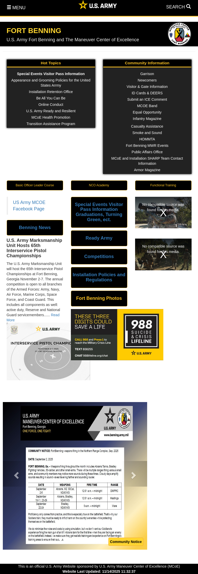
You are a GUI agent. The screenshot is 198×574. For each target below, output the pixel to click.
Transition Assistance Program (50, 124)
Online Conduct (51, 104)
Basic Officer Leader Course (35, 185)
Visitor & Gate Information (147, 87)
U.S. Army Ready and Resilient (51, 111)
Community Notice (126, 542)
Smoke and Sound (147, 133)
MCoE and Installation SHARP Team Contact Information (147, 161)
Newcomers (147, 80)
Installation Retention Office (51, 92)
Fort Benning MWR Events (147, 146)
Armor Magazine (147, 170)
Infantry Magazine (147, 119)
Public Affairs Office (147, 152)
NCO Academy (99, 185)
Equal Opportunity (147, 112)
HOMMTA (147, 139)
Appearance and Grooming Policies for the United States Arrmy (50, 82)
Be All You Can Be (50, 98)
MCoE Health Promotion (51, 117)
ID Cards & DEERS (147, 93)
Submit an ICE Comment (147, 99)
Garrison (147, 74)
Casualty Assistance (147, 126)
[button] (16, 474)
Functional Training (163, 185)
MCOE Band (147, 106)
